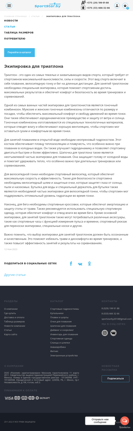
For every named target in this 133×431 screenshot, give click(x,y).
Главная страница (16, 16)
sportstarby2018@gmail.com (115, 318)
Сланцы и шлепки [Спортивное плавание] (60, 342)
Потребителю (14, 39)
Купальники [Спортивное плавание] (56, 313)
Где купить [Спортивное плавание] (10, 313)
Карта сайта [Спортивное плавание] (10, 334)
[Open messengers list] (124, 420)
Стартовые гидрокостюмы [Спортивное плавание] (64, 308)
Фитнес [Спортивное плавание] (54, 351)
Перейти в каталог (19, 52)
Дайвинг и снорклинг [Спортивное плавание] (62, 330)
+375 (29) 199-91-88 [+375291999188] (98, 3)
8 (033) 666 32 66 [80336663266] (110, 313)
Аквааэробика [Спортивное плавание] (58, 347)
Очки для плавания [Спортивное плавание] (61, 321)
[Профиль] (117, 5)
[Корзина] (125, 6)
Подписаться (115, 379)
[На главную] (48, 6)
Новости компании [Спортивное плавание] (14, 325)
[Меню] (9, 5)
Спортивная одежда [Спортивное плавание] (61, 338)
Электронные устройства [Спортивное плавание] (64, 355)
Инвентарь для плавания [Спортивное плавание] (64, 334)
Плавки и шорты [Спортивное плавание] (59, 317)
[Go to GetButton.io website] (124, 427)
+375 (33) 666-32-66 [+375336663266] (98, 8)
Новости (11, 21)
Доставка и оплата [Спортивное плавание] (14, 317)
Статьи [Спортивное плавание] (8, 330)
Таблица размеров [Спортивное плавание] (14, 321)
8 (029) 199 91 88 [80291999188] (110, 308)
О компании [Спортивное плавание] (11, 308)
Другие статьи (15, 275)
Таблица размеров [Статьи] (19, 33)
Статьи (35, 16)
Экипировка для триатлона (63, 16)
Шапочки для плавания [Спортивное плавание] (63, 325)
